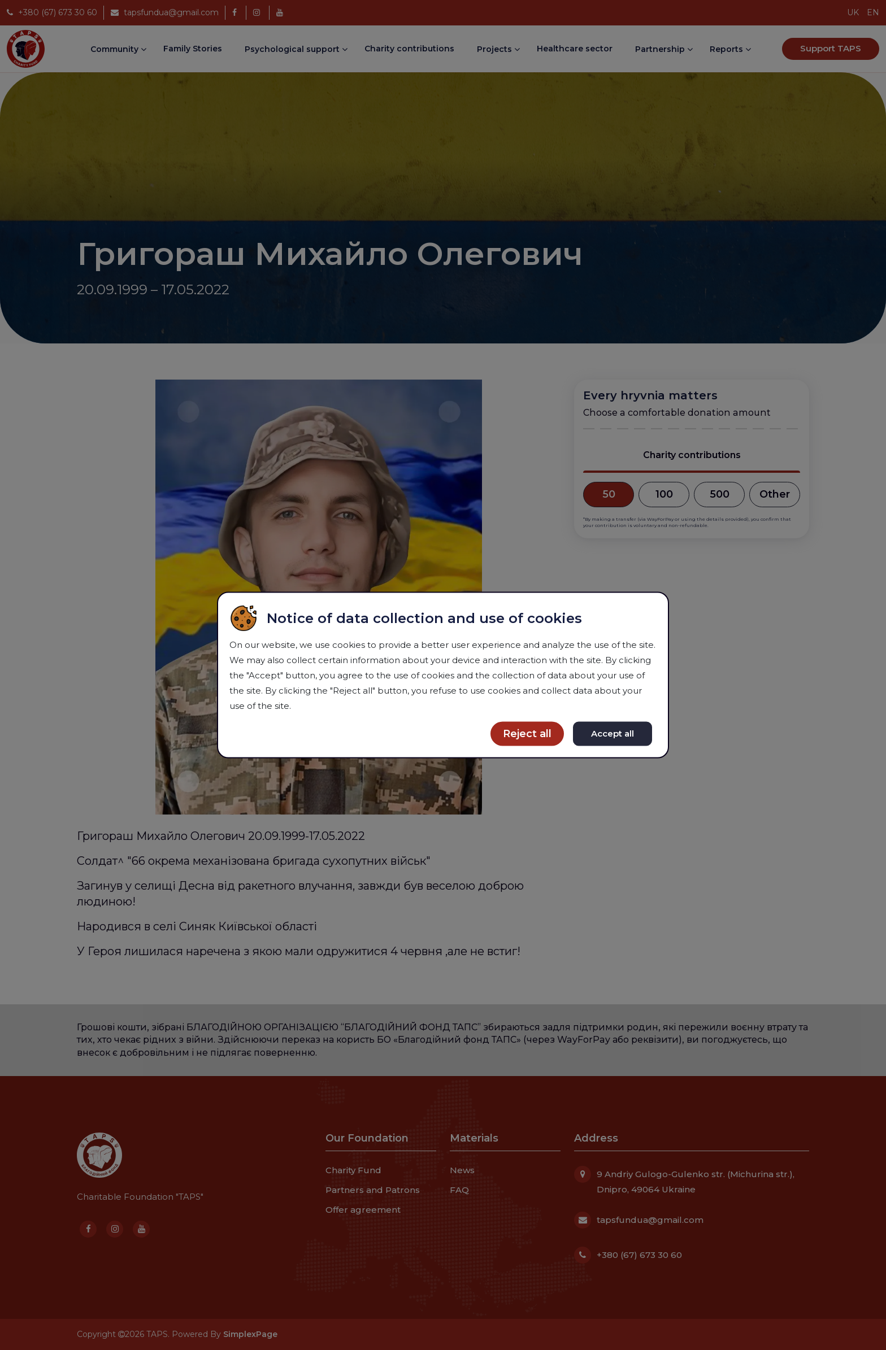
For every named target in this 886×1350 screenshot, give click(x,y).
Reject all (527, 734)
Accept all (612, 733)
